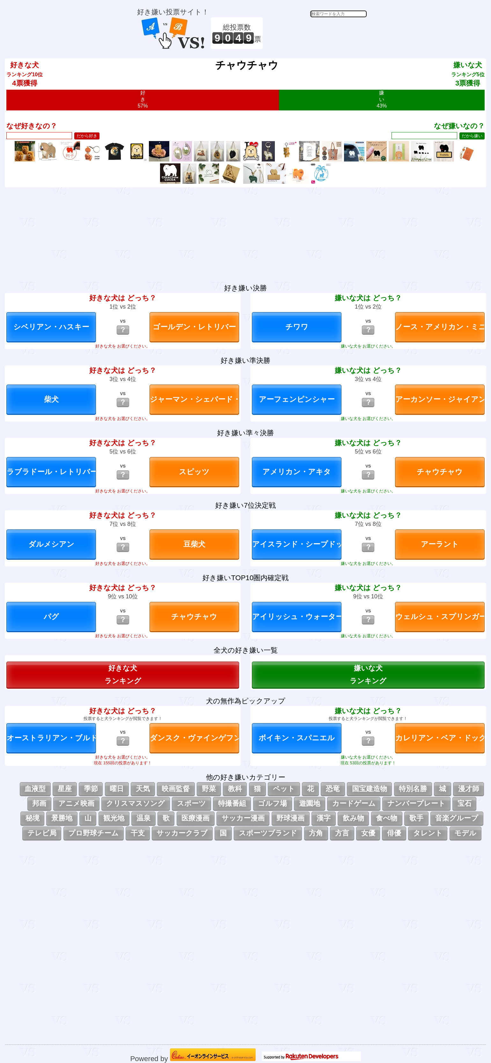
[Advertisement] (316, 33)
